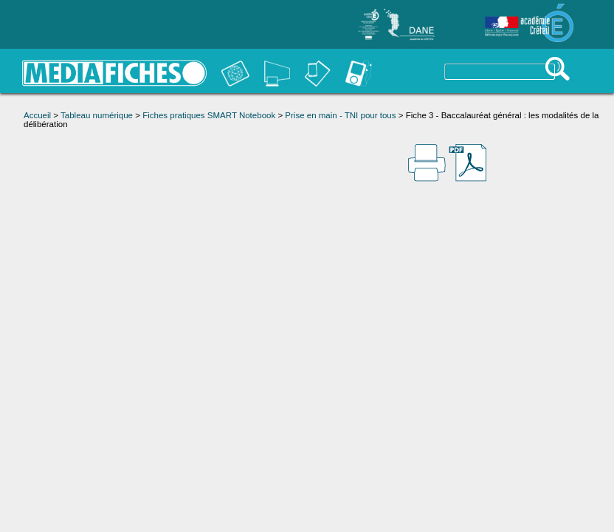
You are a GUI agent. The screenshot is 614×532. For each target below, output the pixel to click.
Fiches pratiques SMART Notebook (208, 115)
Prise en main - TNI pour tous (340, 115)
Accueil (37, 115)
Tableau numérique (97, 115)
